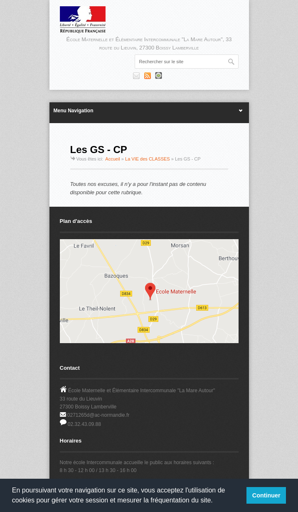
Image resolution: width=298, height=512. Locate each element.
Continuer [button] (266, 495)
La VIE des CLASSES (147, 158)
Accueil (112, 158)
